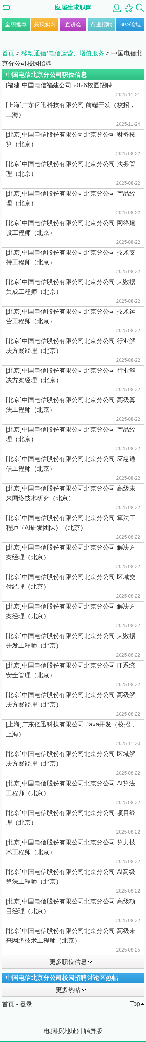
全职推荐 (16, 24)
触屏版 (93, 1031)
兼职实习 (45, 24)
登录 (26, 1004)
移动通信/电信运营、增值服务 (62, 53)
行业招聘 (102, 24)
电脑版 (53, 1031)
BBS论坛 (130, 24)
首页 (8, 53)
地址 (70, 1031)
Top (135, 1003)
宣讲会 (73, 24)
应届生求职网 (73, 7)
